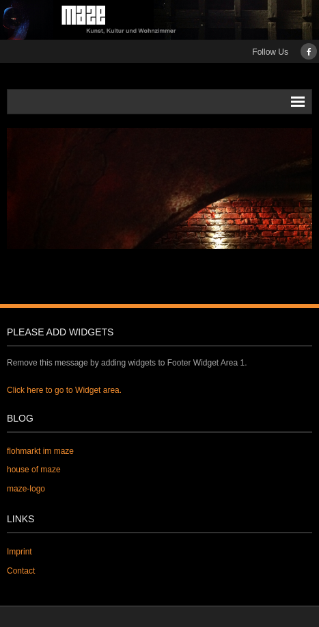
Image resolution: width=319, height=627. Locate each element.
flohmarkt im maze (40, 451)
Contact (21, 571)
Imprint (19, 551)
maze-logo (26, 489)
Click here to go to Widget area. (64, 390)
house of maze (34, 469)
